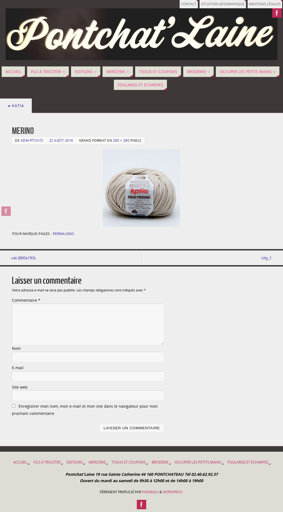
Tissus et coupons (129, 462)
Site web (20, 387)
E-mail (17, 367)
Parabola (150, 492)
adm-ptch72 (32, 140)
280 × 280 (121, 140)
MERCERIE (97, 462)
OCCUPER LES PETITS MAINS (198, 462)
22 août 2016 (61, 140)
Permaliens (63, 233)
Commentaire (26, 300)
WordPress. (173, 492)
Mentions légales (264, 4)
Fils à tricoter (47, 462)
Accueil (20, 462)
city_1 (266, 257)
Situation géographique (219, 4)
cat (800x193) (24, 257)
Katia (16, 105)
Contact (184, 4)
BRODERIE (160, 462)
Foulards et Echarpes (247, 462)
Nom (16, 348)
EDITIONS (75, 462)
